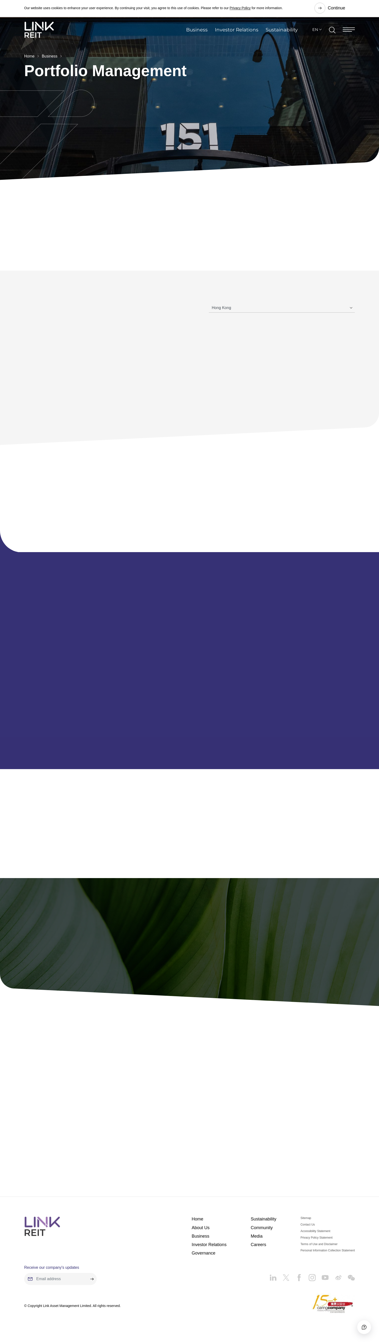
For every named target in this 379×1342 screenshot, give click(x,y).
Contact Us (307, 1228)
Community (262, 1231)
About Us (201, 1231)
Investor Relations (236, 32)
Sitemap (305, 1222)
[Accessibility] (361, 1324)
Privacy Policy (240, 8)
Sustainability (282, 32)
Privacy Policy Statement (316, 1241)
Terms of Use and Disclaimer (318, 1248)
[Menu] (349, 32)
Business (197, 32)
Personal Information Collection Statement (327, 1254)
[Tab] (282, 307)
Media (256, 1240)
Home (29, 56)
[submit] (92, 1283)
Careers (258, 1248)
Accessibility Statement (315, 1235)
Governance (203, 1257)
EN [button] (315, 32)
